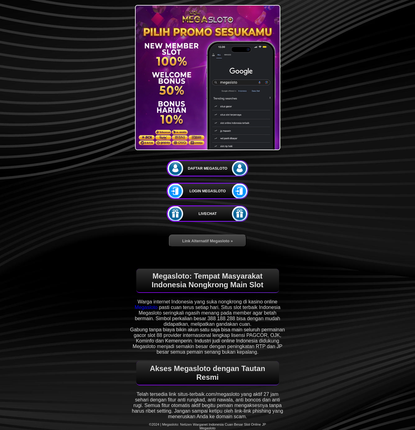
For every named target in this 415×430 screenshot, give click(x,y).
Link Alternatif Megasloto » (207, 241)
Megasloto (146, 307)
